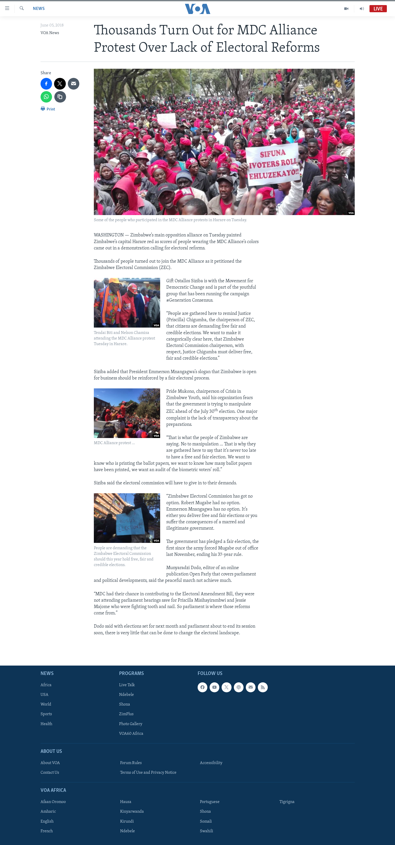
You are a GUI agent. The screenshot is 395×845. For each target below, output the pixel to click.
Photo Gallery (130, 724)
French (47, 831)
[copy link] (60, 97)
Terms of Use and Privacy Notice (148, 773)
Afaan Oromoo (53, 802)
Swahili (206, 831)
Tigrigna (287, 802)
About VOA (50, 763)
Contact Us (50, 773)
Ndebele (126, 695)
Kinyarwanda (132, 812)
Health (46, 724)
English (47, 821)
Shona (124, 704)
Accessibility (211, 763)
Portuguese (210, 802)
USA (44, 695)
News (39, 8)
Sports (46, 714)
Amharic (48, 812)
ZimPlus (126, 714)
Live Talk (127, 685)
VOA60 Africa (131, 733)
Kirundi (127, 821)
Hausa (125, 802)
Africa (46, 685)
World (46, 704)
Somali (206, 821)
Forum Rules (131, 763)
